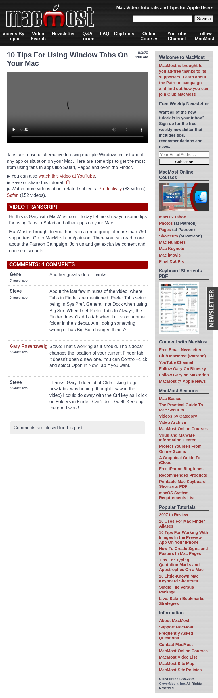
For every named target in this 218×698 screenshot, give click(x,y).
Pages (165, 229)
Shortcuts (168, 236)
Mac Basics (170, 398)
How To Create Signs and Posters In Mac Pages (183, 551)
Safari (13, 195)
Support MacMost (176, 627)
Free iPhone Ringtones (181, 468)
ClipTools (124, 33)
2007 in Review (173, 514)
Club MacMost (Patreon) (182, 356)
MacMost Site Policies (180, 670)
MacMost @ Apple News (182, 381)
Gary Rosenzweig (28, 346)
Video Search (38, 36)
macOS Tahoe (172, 217)
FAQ (104, 33)
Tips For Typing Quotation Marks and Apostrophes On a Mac (181, 565)
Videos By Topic (13, 36)
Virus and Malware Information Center (177, 437)
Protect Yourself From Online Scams (180, 448)
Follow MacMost (204, 36)
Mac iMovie (170, 255)
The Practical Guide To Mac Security (181, 407)
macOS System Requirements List (177, 495)
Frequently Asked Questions (176, 635)
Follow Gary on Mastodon (184, 375)
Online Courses (150, 36)
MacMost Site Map (176, 663)
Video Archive (172, 422)
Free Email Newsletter (180, 349)
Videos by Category (178, 416)
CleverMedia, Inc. (172, 683)
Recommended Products (183, 475)
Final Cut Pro (172, 261)
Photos (166, 223)
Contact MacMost (176, 644)
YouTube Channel (176, 36)
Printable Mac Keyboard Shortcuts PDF (182, 484)
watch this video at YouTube (67, 176)
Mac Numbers (172, 242)
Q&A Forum (87, 36)
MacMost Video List (178, 657)
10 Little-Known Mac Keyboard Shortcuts (178, 578)
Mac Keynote (171, 248)
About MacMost (174, 620)
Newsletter (63, 33)
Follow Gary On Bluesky (182, 368)
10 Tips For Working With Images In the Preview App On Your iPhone (183, 537)
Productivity (110, 188)
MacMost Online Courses (183, 428)
